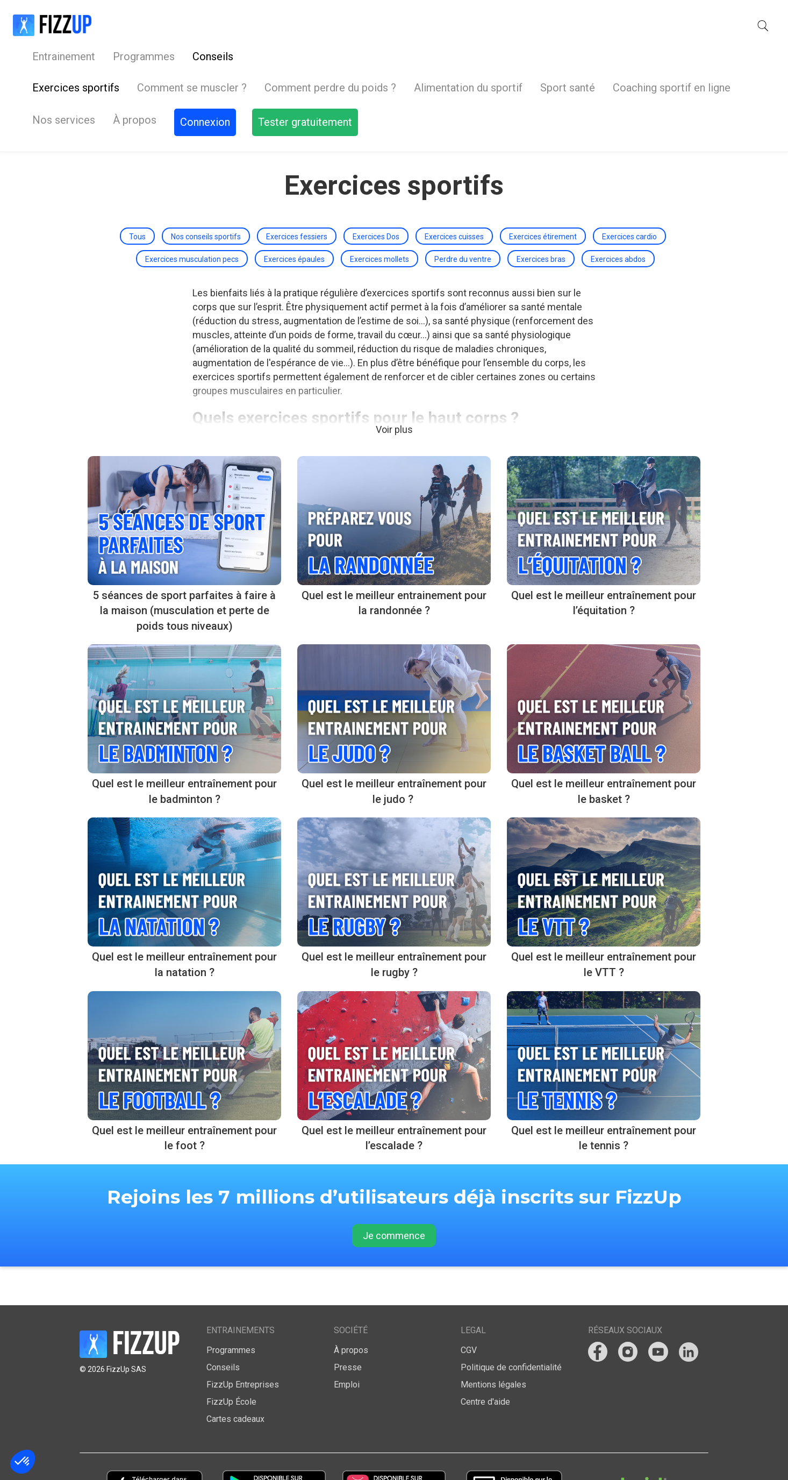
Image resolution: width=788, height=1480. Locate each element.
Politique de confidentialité (511, 1329)
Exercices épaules (294, 220)
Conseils (291, 25)
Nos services (361, 25)
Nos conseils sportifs (206, 198)
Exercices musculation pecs (192, 220)
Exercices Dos (376, 198)
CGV (469, 1312)
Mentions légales (493, 1346)
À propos (432, 25)
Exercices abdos (618, 220)
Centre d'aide (485, 1363)
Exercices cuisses (454, 198)
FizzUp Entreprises (242, 1346)
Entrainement (142, 25)
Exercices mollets (379, 220)
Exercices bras (541, 220)
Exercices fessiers (296, 198)
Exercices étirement (543, 198)
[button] (576, 25)
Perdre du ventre (462, 220)
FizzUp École (231, 1363)
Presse (348, 1329)
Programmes (223, 25)
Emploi (347, 1346)
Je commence (394, 1196)
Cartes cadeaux (235, 1381)
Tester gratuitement (716, 25)
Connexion (623, 25)
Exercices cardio (629, 198)
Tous (137, 198)
